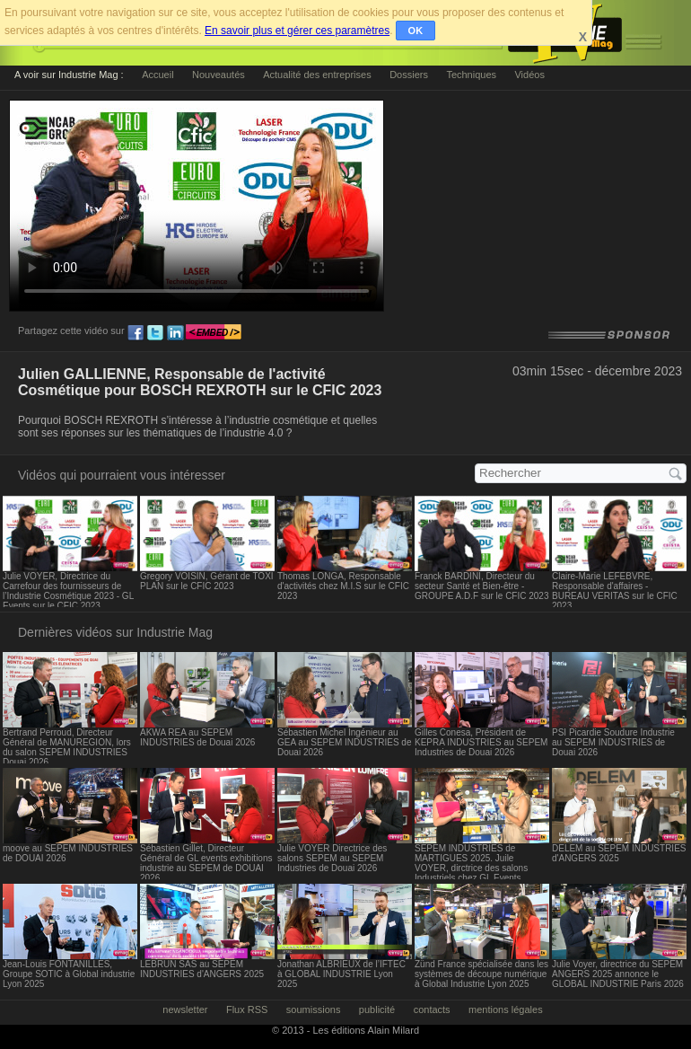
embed (213, 333)
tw (155, 333)
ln (175, 333)
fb (135, 333)
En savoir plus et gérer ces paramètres (297, 30)
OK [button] (416, 30)
